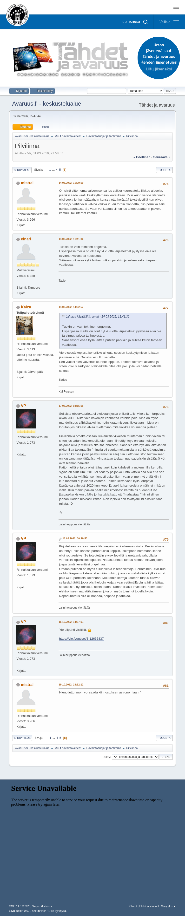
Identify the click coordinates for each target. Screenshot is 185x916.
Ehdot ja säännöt (149, 906)
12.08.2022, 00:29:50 (74, 538)
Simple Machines (42, 906)
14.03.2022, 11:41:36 (71, 238)
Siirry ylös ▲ (168, 906)
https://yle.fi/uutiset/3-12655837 (81, 638)
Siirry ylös (22, 737)
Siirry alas (22, 170)
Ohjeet (133, 906)
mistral (27, 183)
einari (26, 239)
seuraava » (161, 157)
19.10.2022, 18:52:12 (71, 684)
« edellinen (141, 157)
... (54, 169)
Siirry (107, 757)
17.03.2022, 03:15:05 (71, 405)
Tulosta (164, 170)
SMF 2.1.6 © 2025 (19, 906)
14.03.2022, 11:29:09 (71, 182)
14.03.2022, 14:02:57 (71, 306)
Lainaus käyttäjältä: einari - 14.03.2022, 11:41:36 (97, 316)
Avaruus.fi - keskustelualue (46, 103)
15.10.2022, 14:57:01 (71, 621)
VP (23, 406)
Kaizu (26, 307)
